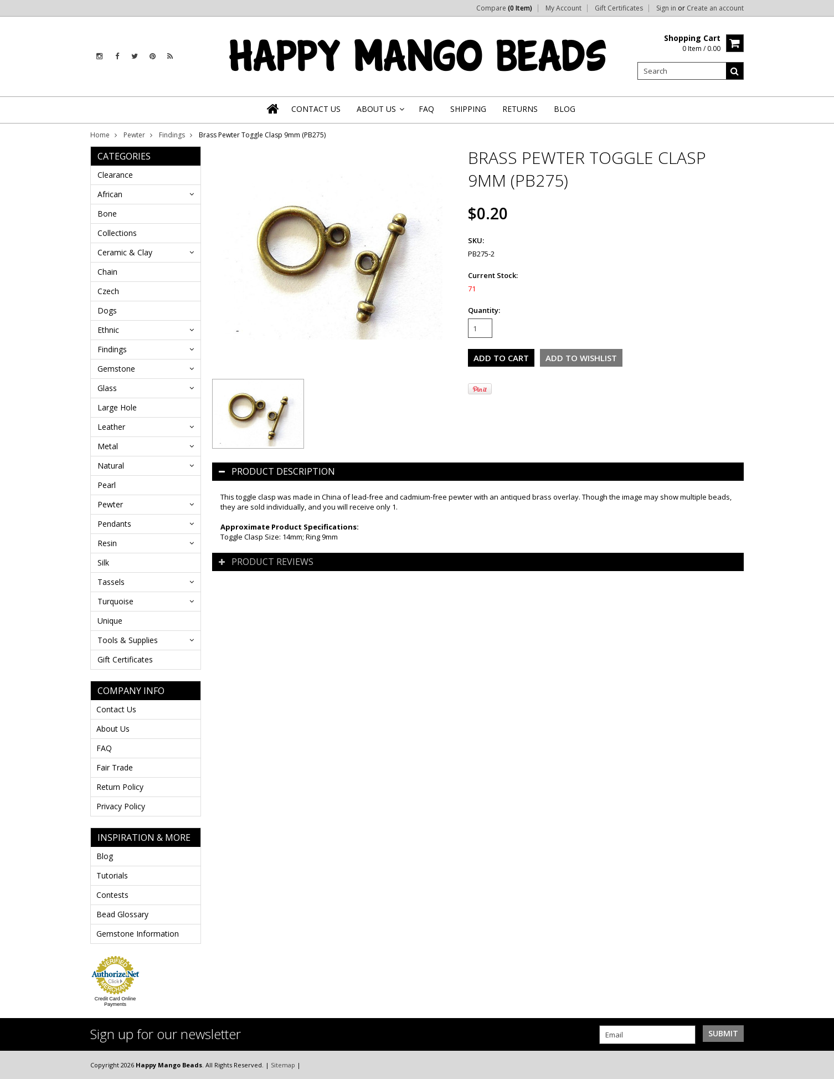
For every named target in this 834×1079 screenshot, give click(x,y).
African (109, 194)
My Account (563, 8)
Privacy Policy (120, 806)
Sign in (666, 8)
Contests (112, 895)
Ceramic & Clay (124, 252)
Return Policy (119, 787)
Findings (172, 135)
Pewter (134, 135)
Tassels (111, 582)
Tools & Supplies (127, 640)
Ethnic (108, 330)
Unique (109, 620)
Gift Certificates (619, 8)
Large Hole (117, 407)
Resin (107, 543)
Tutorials (112, 875)
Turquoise (115, 601)
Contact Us (116, 709)
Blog (104, 856)
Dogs (107, 310)
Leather (111, 427)
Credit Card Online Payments (115, 1001)
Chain (107, 271)
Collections (117, 233)
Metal (107, 446)
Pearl (106, 485)
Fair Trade (114, 767)
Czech (108, 291)
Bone (107, 213)
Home (100, 135)
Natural (110, 465)
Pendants (114, 523)
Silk (103, 562)
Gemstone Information (137, 933)
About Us (113, 728)
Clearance (115, 174)
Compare (504, 8)
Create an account (715, 8)
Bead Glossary (122, 914)
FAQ (104, 748)
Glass (107, 388)
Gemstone (116, 368)
